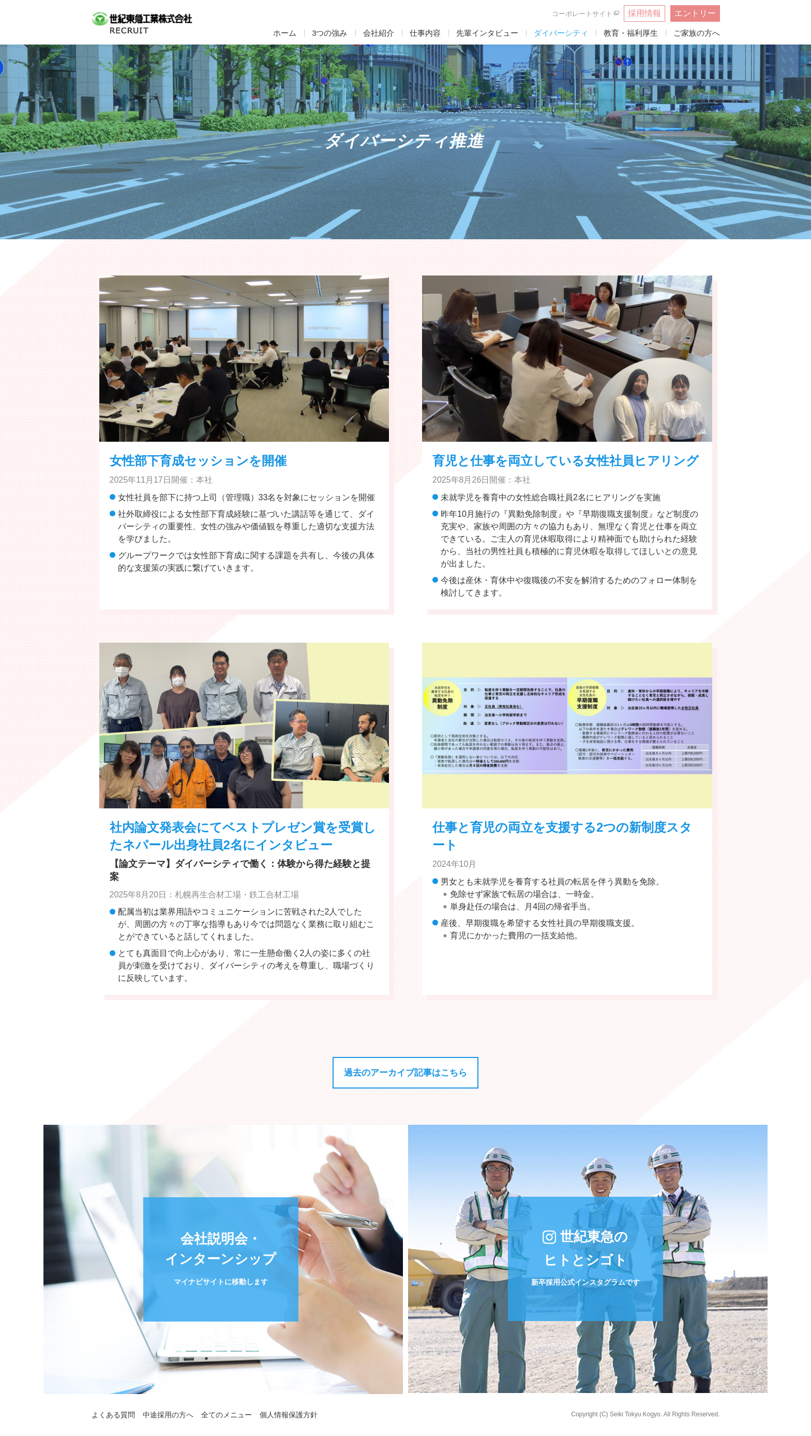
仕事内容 (425, 32)
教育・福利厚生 (631, 32)
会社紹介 (378, 32)
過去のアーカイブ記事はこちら (405, 1073)
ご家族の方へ (696, 32)
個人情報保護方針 (289, 1415)
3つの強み (329, 32)
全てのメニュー (226, 1415)
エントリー (695, 13)
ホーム (284, 32)
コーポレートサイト (582, 14)
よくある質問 (113, 1415)
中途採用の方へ (168, 1415)
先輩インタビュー (487, 32)
